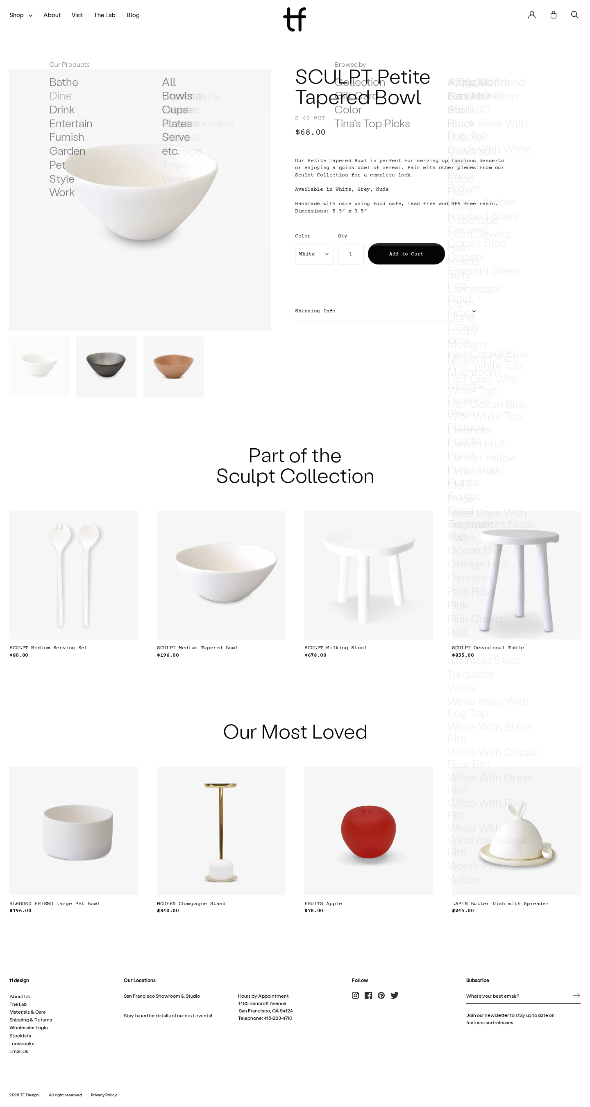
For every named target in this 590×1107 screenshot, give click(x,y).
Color (303, 236)
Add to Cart (406, 254)
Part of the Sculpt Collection (295, 464)
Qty (342, 236)
